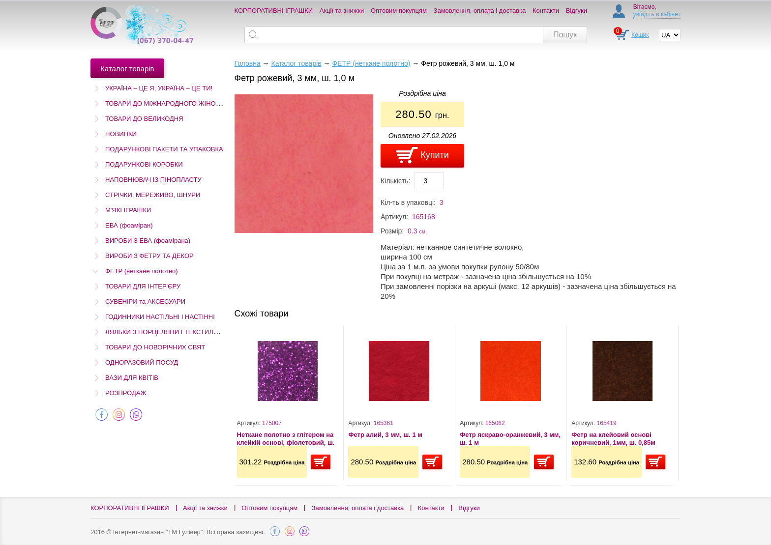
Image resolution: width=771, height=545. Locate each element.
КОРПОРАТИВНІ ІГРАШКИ (274, 10)
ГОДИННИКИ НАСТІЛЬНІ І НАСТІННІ (160, 316)
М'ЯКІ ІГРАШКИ (128, 210)
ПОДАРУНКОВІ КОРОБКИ (144, 164)
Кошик (640, 35)
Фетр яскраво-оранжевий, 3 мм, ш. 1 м (510, 438)
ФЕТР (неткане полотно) (141, 271)
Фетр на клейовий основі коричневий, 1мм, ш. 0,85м (613, 438)
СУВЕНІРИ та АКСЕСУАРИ (145, 301)
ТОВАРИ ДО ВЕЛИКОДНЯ (144, 118)
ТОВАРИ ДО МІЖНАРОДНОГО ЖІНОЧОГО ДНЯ (176, 103)
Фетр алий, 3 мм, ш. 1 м (385, 434)
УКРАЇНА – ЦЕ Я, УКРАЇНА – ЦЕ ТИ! (158, 88)
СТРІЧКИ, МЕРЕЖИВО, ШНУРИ (152, 195)
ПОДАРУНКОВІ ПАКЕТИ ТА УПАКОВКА (164, 149)
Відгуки (576, 10)
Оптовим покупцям (399, 10)
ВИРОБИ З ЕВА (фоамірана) (147, 240)
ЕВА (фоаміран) (128, 225)
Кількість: (396, 180)
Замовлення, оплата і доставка (480, 10)
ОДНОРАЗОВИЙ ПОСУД (141, 362)
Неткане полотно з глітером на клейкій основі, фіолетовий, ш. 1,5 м (286, 438)
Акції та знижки (342, 10)
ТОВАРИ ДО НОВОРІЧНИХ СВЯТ (155, 347)
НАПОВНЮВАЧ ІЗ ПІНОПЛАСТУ (153, 179)
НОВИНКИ (121, 134)
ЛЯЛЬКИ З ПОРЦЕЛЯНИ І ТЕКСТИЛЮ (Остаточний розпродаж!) (200, 332)
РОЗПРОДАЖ (125, 393)
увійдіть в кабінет (657, 14)
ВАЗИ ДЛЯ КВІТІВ (131, 377)
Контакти (546, 10)
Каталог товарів (296, 63)
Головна (248, 63)
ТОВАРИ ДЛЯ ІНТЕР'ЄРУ (142, 286)
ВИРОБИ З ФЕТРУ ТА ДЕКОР (149, 255)
